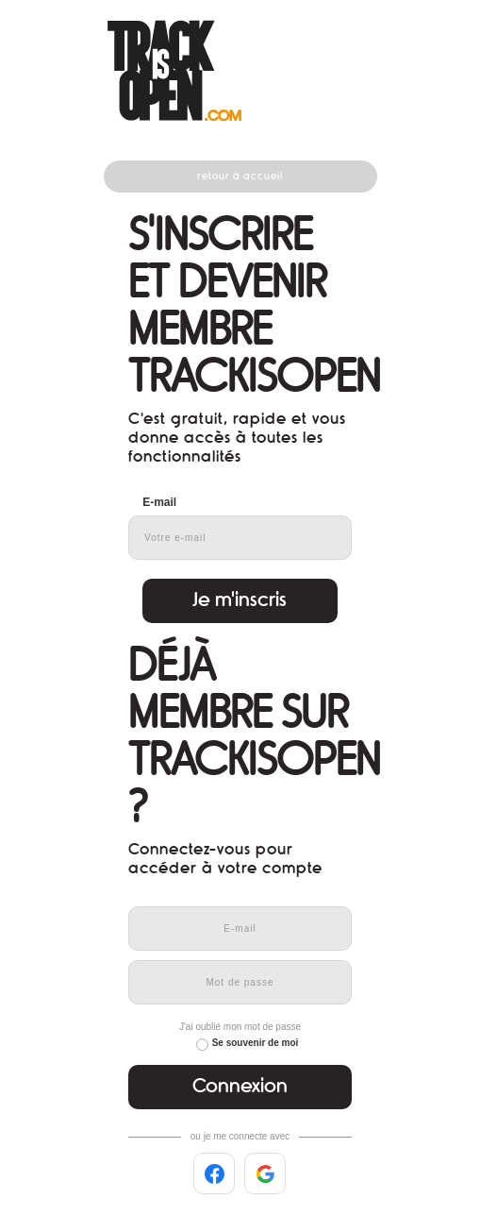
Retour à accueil (240, 176)
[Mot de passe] (240, 982)
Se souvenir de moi (255, 1043)
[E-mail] (240, 928)
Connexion (240, 1086)
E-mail (159, 502)
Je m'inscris (239, 600)
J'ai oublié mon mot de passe (240, 1026)
